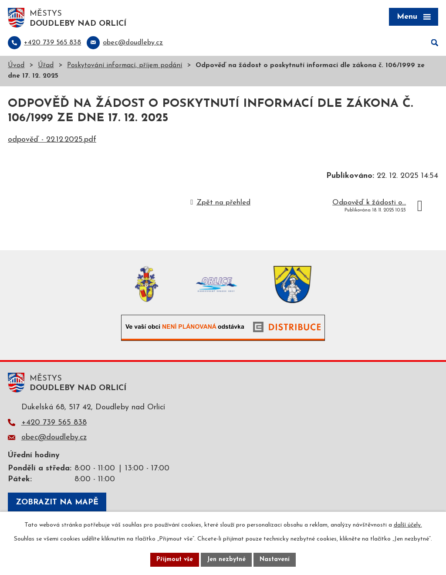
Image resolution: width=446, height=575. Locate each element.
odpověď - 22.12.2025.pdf (52, 140)
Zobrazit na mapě (57, 502)
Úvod (16, 65)
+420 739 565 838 (54, 422)
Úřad (46, 65)
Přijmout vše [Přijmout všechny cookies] (174, 559)
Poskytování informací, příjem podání (124, 65)
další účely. (408, 525)
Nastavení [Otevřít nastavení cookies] (275, 559)
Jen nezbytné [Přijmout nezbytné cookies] (226, 559)
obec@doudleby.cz (54, 437)
